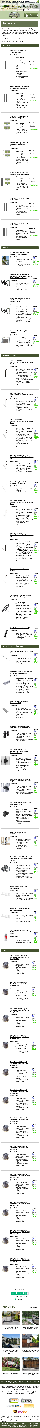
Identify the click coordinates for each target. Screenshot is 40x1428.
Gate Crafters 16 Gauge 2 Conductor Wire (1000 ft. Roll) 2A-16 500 (20, 1259)
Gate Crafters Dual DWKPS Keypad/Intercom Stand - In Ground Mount (22, 456)
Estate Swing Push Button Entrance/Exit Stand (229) (19, 482)
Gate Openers (14, 1386)
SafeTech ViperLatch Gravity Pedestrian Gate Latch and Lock (20, 727)
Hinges (12, 39)
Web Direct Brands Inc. (20, 1416)
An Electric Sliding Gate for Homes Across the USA (30, 1351)
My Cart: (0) (34, 15)
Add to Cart (34, 68)
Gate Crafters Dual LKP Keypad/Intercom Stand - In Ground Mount (22, 421)
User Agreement (21, 1392)
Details (32, 65)
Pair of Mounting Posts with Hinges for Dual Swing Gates (19, 173)
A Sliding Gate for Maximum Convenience (30, 1374)
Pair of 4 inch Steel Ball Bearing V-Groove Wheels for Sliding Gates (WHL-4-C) (21, 858)
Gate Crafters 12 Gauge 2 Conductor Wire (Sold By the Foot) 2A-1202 (19, 983)
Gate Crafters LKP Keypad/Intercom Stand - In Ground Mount (22, 534)
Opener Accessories (26, 1386)
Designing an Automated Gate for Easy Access (30, 1327)
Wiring (21, 41)
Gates (7, 1386)
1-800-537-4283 (6, 1381)
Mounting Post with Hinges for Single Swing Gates (19, 117)
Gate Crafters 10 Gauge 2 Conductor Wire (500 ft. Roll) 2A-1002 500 (19, 1063)
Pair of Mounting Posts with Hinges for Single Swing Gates (19, 144)
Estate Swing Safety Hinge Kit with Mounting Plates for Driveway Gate (20, 299)
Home (2, 1386)
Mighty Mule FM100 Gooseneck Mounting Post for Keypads (20, 596)
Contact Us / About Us (20, 1393)
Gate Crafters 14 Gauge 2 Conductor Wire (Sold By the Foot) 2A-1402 (19, 1010)
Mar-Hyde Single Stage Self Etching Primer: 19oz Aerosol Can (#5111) (21, 932)
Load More (33, 1307)
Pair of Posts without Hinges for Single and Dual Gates (19, 87)
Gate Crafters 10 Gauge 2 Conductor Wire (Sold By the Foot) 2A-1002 (19, 957)
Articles (9, 1393)
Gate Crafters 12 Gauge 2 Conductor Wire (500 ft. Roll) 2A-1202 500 (19, 1091)
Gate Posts (5, 39)
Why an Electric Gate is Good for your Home (10, 1327)
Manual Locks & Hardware (10, 41)
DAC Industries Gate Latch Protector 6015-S (19, 702)
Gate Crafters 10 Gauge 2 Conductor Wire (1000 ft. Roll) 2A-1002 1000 (20, 1175)
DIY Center (27, 1387)
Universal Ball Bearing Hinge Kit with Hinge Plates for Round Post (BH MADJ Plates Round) (21, 276)
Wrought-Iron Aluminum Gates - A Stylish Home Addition (10, 1351)
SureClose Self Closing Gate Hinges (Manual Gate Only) (19, 253)
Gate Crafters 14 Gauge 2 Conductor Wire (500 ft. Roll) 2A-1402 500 (19, 1119)
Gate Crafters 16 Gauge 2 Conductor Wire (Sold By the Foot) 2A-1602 (19, 1036)
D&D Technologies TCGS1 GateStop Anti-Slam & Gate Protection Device (19, 751)
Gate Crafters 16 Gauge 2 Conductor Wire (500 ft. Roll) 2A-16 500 (19, 1147)
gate (12, 34)
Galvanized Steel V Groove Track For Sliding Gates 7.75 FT (21, 672)
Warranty (30, 1392)
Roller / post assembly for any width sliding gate (20, 909)
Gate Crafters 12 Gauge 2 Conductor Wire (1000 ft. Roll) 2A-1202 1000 (20, 1203)
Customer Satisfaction (8, 1392)
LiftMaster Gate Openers (10, 1373)
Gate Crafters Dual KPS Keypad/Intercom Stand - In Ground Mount (22, 502)
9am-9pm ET (20, 1381)
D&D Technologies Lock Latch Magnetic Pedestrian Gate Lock (20, 780)
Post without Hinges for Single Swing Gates (18, 51)
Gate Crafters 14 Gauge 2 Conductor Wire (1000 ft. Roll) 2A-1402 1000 (20, 1231)
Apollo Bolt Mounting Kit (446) (20, 628)
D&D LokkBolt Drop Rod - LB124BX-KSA (18, 832)
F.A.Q (36, 1392)
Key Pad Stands (21, 39)
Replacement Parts (22, 1389)
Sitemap (30, 1393)
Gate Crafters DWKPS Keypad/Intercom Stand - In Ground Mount (22, 394)
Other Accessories (17, 1387)
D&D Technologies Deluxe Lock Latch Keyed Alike (20, 803)
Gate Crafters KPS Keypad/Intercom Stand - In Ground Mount (22, 362)
